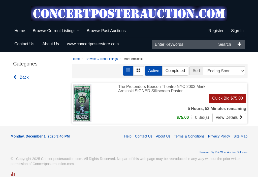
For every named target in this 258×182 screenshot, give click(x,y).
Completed (175, 71)
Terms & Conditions (189, 136)
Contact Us (24, 44)
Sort (196, 71)
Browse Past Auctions (106, 31)
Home (19, 31)
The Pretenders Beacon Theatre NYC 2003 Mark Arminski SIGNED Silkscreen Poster (162, 88)
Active (153, 71)
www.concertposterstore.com (93, 44)
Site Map (240, 136)
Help (128, 136)
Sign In (237, 31)
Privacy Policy (219, 136)
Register (216, 31)
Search (224, 44)
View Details (229, 117)
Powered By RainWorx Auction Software (223, 152)
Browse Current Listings (56, 31)
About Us (50, 44)
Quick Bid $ (227, 98)
